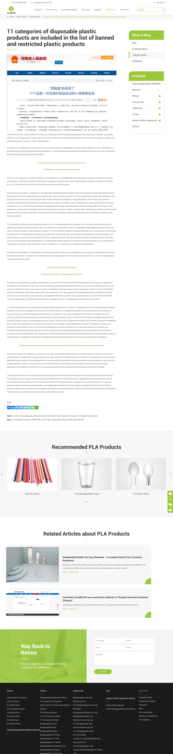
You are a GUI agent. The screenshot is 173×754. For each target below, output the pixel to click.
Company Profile (145, 654)
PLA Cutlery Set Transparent (51, 658)
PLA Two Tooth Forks (48, 729)
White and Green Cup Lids (83, 676)
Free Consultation (146, 669)
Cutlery (135, 114)
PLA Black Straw (13, 669)
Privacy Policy (107, 751)
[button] (84, 502)
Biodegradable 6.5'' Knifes (50, 691)
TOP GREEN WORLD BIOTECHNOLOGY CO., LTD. (35, 751)
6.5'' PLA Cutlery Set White (50, 673)
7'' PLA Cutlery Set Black (49, 676)
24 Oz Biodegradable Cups (83, 702)
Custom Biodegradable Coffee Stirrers (120, 665)
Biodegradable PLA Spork (50, 706)
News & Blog (111, 10)
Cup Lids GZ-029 (79, 699)
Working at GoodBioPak (148, 672)
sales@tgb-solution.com (42, 3)
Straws (135, 96)
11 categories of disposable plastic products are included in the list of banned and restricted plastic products (84, 17)
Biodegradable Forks (48, 684)
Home (12, 17)
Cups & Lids (138, 102)
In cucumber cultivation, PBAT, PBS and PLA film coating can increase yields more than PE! (48, 420)
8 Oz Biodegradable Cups (82, 680)
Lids (108, 647)
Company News (139, 49)
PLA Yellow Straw (14, 680)
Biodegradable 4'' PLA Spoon (51, 714)
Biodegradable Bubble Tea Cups (85, 669)
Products (37, 10)
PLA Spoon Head (141, 494)
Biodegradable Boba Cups (83, 673)
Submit (103, 628)
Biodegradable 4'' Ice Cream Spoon (53, 717)
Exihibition (137, 61)
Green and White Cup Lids (83, 684)
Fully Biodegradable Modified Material (146, 86)
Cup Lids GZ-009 (79, 691)
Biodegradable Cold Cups (82, 654)
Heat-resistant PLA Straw (16, 654)
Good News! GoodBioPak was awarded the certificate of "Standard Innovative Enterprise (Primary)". (140, 554)
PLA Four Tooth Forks (48, 732)
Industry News (34, 17)
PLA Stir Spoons (46, 736)
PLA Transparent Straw (16, 665)
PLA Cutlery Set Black (48, 669)
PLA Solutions (51, 10)
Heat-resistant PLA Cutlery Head (52, 725)
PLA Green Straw (13, 673)
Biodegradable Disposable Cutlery (53, 654)
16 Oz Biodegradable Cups (86, 494)
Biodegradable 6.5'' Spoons (50, 699)
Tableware (137, 108)
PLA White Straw (13, 662)
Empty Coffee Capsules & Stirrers (144, 123)
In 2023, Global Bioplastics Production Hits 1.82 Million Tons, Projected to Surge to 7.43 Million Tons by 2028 (55, 416)
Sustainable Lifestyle (69, 10)
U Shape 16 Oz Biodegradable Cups (86, 695)
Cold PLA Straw (32, 494)
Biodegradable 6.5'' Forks (49, 695)
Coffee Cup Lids (79, 658)
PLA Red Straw (12, 676)
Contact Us (124, 10)
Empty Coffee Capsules (115, 662)
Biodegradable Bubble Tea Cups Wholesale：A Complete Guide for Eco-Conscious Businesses (55, 552)
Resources (86, 10)
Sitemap (93, 751)
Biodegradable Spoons (49, 688)
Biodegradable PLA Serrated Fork (53, 702)
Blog (134, 42)
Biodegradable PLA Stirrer (50, 721)
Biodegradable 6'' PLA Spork (51, 710)
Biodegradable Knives (48, 680)
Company (98, 10)
